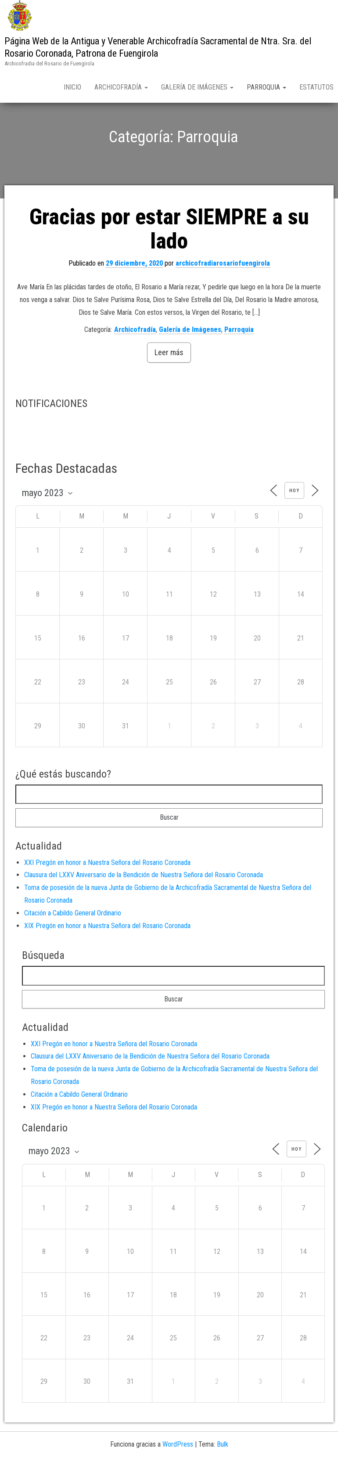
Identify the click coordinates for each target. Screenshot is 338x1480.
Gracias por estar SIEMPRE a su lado (169, 247)
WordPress (177, 1462)
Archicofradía (121, 87)
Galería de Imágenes (197, 87)
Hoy (294, 509)
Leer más (169, 370)
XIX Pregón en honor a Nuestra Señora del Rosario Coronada (107, 944)
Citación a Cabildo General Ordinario (72, 931)
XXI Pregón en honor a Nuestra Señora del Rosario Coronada (107, 880)
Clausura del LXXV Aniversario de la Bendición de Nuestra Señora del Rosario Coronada (143, 893)
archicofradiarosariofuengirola (223, 281)
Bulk (222, 1462)
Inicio (72, 87)
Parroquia (266, 87)
